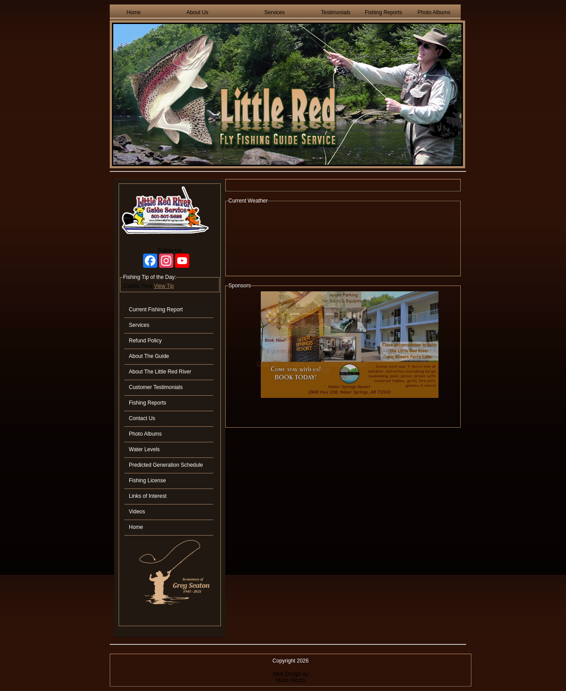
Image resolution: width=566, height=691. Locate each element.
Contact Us (142, 418)
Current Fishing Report (156, 309)
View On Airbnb (312, 370)
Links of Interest (148, 496)
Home (134, 12)
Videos (137, 511)
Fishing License (147, 480)
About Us (197, 12)
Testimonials (336, 12)
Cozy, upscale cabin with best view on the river (312, 364)
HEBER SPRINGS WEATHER (343, 240)
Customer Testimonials (156, 387)
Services (274, 12)
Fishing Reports (383, 12)
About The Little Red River (160, 372)
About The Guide (149, 356)
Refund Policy (145, 341)
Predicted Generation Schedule (166, 465)
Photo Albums (434, 12)
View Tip (164, 286)
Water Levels (144, 449)
